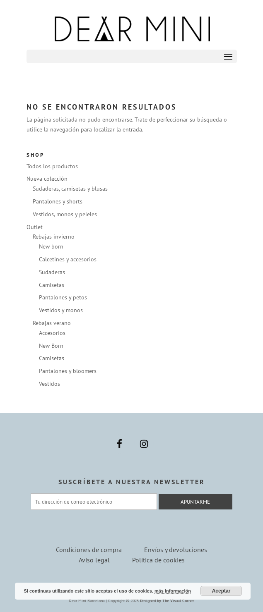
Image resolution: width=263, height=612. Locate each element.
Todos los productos (52, 166)
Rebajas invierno (54, 236)
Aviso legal (94, 560)
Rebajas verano (52, 323)
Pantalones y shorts (57, 201)
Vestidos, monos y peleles (65, 214)
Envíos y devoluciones (175, 549)
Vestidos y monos (61, 310)
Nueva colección (47, 178)
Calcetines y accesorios (68, 259)
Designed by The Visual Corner (167, 600)
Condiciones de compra (89, 549)
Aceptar (221, 591)
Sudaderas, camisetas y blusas (70, 188)
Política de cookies (158, 560)
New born (51, 246)
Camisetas (51, 285)
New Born (51, 345)
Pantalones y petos (63, 297)
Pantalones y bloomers (68, 371)
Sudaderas (52, 272)
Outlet (35, 227)
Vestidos (49, 383)
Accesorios (52, 333)
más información (172, 590)
